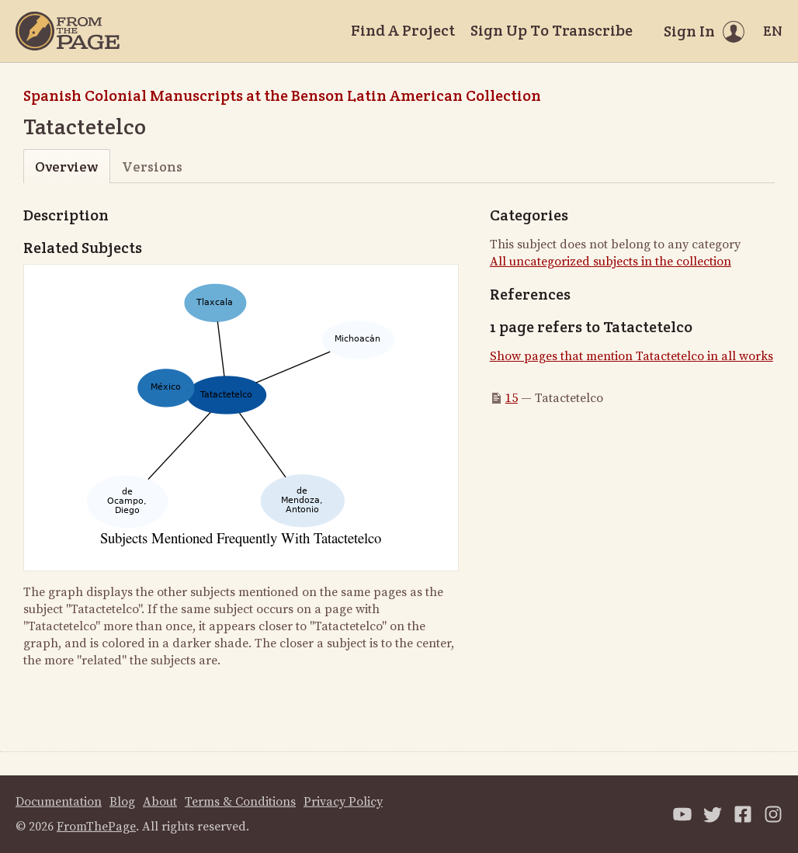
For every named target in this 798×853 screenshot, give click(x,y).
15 (511, 398)
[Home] (68, 31)
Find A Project (403, 30)
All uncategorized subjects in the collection (610, 261)
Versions (152, 166)
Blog (122, 802)
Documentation (59, 802)
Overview (66, 166)
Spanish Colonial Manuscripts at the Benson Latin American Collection (282, 95)
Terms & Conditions (240, 802)
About (160, 802)
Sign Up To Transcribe (551, 30)
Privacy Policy (343, 802)
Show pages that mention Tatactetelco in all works (631, 356)
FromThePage (96, 826)
